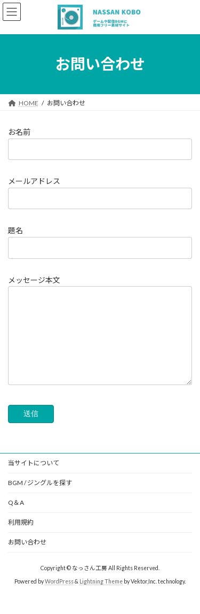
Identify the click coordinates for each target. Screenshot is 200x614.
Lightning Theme (101, 597)
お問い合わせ (27, 558)
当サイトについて (33, 479)
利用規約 (21, 538)
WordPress (59, 597)
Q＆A (16, 519)
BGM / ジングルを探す (40, 499)
